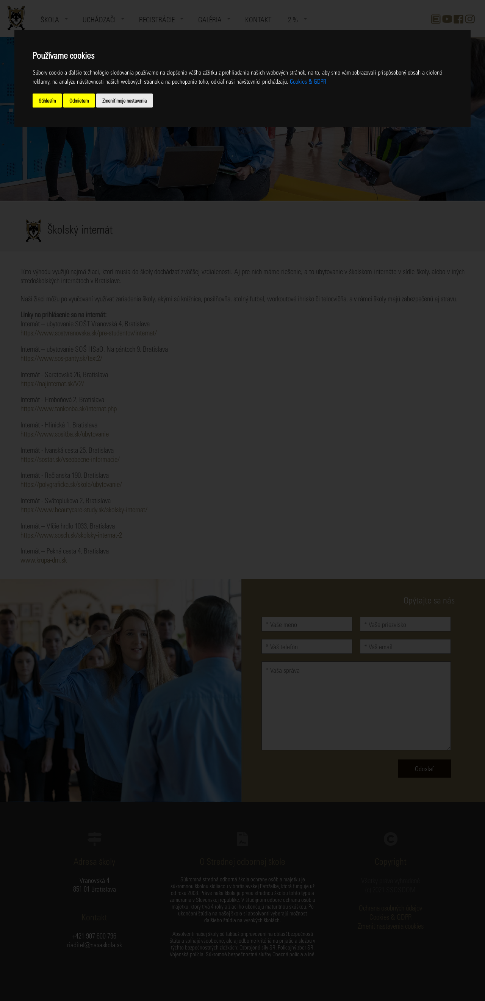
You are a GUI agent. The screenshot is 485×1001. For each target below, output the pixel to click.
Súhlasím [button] (47, 100)
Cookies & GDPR (308, 81)
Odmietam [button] (79, 100)
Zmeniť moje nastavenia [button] (124, 100)
